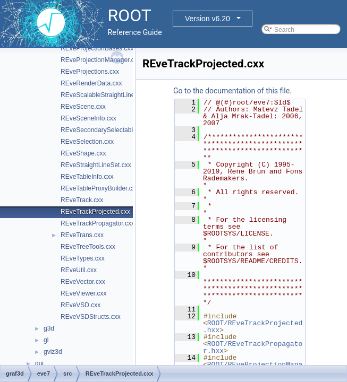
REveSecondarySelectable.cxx (104, 130)
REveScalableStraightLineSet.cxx (108, 95)
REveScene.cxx (83, 106)
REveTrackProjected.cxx (95, 211)
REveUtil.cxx (79, 270)
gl (46, 340)
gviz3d (53, 351)
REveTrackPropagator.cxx (97, 223)
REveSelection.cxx (87, 141)
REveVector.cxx (83, 281)
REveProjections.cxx (90, 71)
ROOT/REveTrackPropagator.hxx (252, 347)
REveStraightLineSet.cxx (96, 165)
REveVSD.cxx (80, 305)
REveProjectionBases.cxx (97, 48)
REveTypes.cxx (83, 258)
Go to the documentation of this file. (232, 90)
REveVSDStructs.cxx (91, 316)
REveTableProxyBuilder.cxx (100, 188)
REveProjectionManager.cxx (101, 60)
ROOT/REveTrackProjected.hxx (252, 326)
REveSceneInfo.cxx (88, 118)
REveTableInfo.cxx (87, 176)
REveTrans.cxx (82, 235)
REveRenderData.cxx (91, 83)
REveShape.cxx (83, 153)
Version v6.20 (207, 18)
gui (39, 363)
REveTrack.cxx (82, 200)
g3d (49, 328)
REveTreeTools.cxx (88, 246)
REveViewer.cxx (83, 293)
